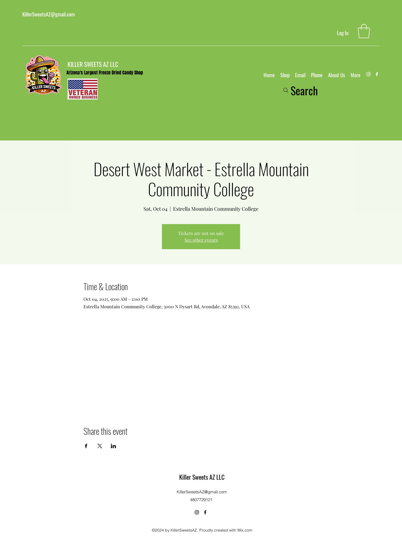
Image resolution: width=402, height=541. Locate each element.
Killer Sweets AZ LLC (201, 476)
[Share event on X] (99, 446)
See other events (201, 240)
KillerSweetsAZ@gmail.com (48, 14)
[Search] (300, 90)
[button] (364, 31)
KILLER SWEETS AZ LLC (93, 64)
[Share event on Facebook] (86, 446)
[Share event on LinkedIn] (113, 446)
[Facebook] (377, 74)
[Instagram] (368, 74)
